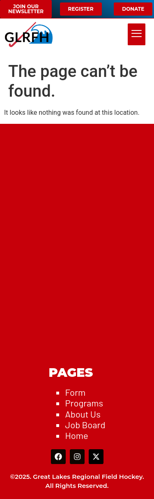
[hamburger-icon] (136, 34)
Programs (84, 402)
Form (75, 392)
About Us (82, 413)
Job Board (85, 424)
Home (76, 435)
